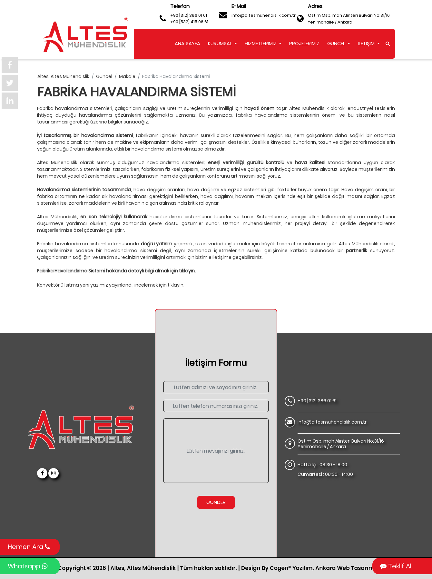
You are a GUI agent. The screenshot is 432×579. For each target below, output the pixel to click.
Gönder (216, 502)
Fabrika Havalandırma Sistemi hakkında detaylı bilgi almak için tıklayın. (116, 271)
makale (127, 76)
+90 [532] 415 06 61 (189, 22)
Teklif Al (395, 566)
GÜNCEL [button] (336, 43)
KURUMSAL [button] (220, 43)
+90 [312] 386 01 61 (188, 15)
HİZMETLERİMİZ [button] (261, 43)
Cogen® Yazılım (291, 568)
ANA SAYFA (187, 43)
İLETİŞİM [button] (367, 43)
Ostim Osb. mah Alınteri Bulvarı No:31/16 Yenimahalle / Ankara (349, 18)
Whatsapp (27, 566)
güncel (104, 76)
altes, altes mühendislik (63, 76)
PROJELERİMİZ (304, 43)
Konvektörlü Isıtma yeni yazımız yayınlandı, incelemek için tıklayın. (110, 285)
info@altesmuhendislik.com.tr (263, 15)
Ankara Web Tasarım (344, 568)
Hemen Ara (29, 546)
